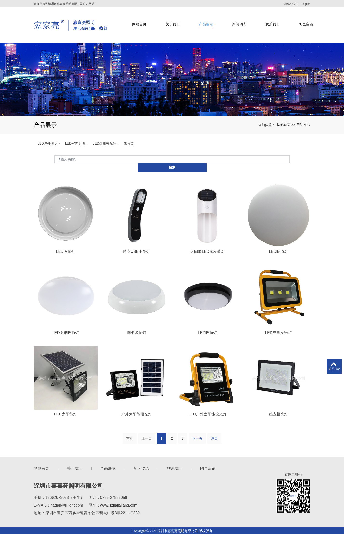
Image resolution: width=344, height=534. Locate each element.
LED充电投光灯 (278, 313)
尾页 (214, 419)
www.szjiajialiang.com (119, 486)
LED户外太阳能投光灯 (207, 395)
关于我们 (170, 19)
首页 (129, 419)
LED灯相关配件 (104, 132)
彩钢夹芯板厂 (155, 523)
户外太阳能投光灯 (136, 395)
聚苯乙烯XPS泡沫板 (201, 523)
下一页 (197, 419)
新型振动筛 (175, 523)
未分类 (129, 132)
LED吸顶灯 (65, 232)
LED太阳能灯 (65, 395)
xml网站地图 (205, 518)
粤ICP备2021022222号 (172, 529)
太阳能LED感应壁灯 (207, 232)
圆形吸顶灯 (136, 313)
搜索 (289, 147)
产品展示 (203, 19)
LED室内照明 (75, 132)
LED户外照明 (47, 132)
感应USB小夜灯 (136, 232)
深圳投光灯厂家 (157, 518)
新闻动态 (236, 19)
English (305, 4)
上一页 (147, 419)
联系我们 (269, 19)
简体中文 (290, 4)
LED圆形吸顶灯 (65, 313)
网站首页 (138, 19)
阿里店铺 (302, 19)
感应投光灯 (278, 395)
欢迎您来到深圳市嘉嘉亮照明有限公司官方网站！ (65, 4)
